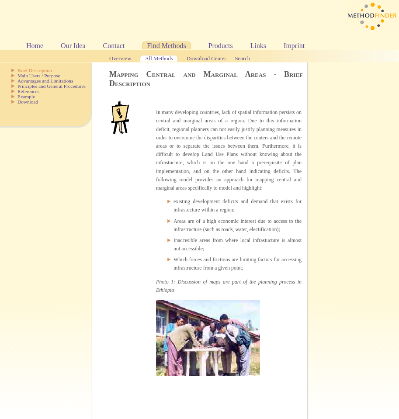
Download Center (206, 58)
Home (34, 45)
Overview (120, 58)
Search (242, 58)
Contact (114, 45)
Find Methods (166, 45)
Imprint (294, 45)
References (28, 91)
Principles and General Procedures (51, 86)
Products (220, 45)
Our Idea (73, 45)
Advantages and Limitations (45, 80)
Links (258, 45)
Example (26, 96)
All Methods (159, 58)
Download (27, 101)
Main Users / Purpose (38, 75)
